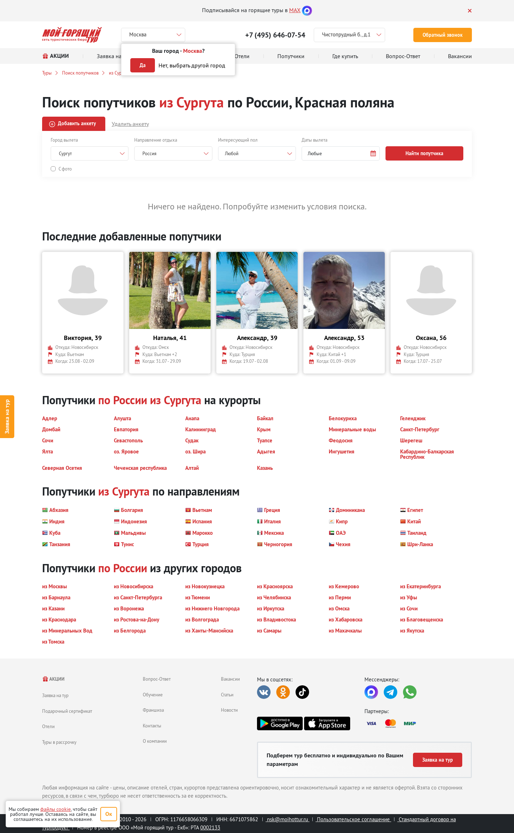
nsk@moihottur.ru (287, 819)
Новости (229, 710)
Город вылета (64, 140)
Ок (108, 814)
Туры (47, 73)
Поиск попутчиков (80, 73)
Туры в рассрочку (59, 742)
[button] (340, 153)
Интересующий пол (238, 140)
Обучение (153, 694)
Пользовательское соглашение (353, 819)
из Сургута (119, 73)
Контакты (152, 725)
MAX (295, 10)
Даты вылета (314, 140)
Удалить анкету (130, 123)
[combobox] (257, 153)
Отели (48, 726)
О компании (155, 741)
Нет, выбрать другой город (191, 65)
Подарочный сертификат (67, 711)
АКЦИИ (53, 679)
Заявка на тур (7, 416)
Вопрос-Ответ (157, 679)
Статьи (227, 694)
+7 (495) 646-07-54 (275, 35)
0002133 (210, 827)
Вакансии (230, 679)
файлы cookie (55, 809)
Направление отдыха (155, 140)
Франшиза (153, 710)
